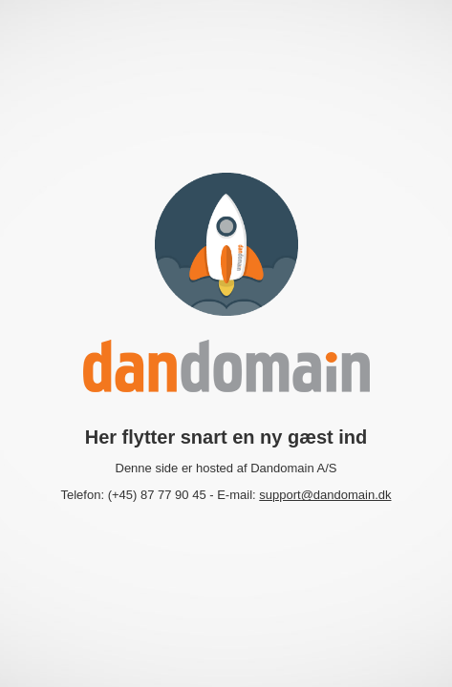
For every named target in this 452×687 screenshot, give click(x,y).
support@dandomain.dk (325, 495)
